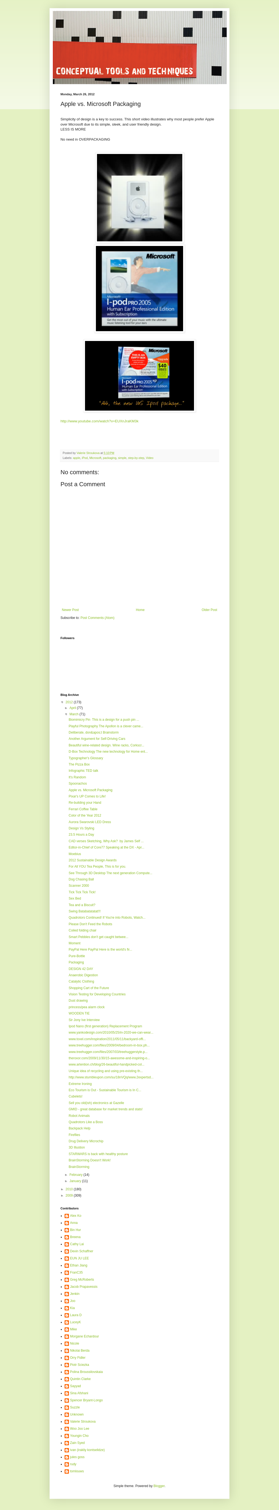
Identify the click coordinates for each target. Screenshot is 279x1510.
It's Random (77, 777)
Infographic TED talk (83, 771)
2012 (70, 702)
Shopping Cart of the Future (89, 988)
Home (140, 610)
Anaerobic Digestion (83, 975)
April (73, 708)
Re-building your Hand (85, 803)
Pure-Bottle (77, 956)
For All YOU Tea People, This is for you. (97, 866)
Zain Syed (77, 1443)
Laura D (76, 1315)
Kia (72, 1308)
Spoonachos (78, 783)
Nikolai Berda (79, 1350)
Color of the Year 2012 (85, 815)
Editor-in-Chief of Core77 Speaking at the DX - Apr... (106, 847)
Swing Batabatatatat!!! (85, 911)
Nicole (74, 1343)
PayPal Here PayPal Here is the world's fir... (100, 949)
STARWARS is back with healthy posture (98, 1154)
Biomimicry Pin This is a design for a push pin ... (104, 720)
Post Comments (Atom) (97, 618)
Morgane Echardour (84, 1336)
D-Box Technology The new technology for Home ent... (108, 751)
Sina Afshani (79, 1393)
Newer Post (70, 610)
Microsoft (95, 457)
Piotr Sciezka (79, 1365)
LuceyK (75, 1322)
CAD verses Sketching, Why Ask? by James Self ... (106, 841)
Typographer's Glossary (86, 758)
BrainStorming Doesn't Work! (90, 1160)
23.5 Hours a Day (81, 834)
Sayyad (75, 1386)
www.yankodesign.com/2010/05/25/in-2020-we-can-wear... (111, 1032)
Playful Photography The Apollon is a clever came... (106, 726)
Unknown (77, 1414)
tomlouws (77, 1471)
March (74, 714)
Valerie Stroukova (83, 1421)
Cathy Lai (77, 1244)
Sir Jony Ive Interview (84, 1020)
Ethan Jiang (78, 1265)
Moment (74, 943)
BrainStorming (79, 1167)
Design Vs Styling (81, 828)
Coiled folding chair (82, 930)
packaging (109, 457)
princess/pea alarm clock (87, 1007)
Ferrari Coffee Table (83, 809)
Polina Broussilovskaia (86, 1372)
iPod (85, 457)
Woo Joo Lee (79, 1429)
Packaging (76, 962)
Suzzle (75, 1407)
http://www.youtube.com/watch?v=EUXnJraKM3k (99, 421)
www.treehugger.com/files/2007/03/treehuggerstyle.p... (108, 1052)
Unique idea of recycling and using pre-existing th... (106, 1071)
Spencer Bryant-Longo (86, 1400)
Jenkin (75, 1294)
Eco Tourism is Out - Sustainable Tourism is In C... (105, 1090)
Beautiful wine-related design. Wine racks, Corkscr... (106, 745)
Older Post (209, 610)
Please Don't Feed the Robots (90, 924)
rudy (73, 1464)
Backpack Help (79, 1128)
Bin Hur (75, 1230)
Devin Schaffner (81, 1251)
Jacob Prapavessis (84, 1287)
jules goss (77, 1457)
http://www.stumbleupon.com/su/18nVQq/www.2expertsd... (111, 1077)
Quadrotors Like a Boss (86, 1122)
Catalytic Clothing (81, 981)
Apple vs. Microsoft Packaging (91, 790)
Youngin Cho (79, 1436)
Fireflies (74, 1135)
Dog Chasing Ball (81, 879)
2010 (70, 1189)
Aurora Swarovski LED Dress (90, 822)
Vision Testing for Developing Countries (97, 994)
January (75, 1181)
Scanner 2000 (79, 886)
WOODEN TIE (79, 1013)
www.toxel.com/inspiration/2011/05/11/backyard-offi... (107, 1039)
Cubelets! (76, 1096)
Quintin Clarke (80, 1379)
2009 (70, 1195)
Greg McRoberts (82, 1279)
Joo (72, 1301)
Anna (74, 1223)
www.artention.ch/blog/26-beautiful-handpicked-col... (106, 1064)
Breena (75, 1237)
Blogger (159, 1486)
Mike (73, 1329)
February (76, 1175)
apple (76, 457)
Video (149, 457)
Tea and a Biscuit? (82, 905)
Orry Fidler (78, 1358)
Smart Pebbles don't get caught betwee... (98, 937)
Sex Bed (75, 898)
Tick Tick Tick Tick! (82, 892)
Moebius (75, 854)
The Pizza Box (79, 764)
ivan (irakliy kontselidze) (87, 1450)
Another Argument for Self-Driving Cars (97, 739)
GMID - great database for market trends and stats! (105, 1109)
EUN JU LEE (79, 1258)
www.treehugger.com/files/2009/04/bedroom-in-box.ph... (109, 1045)
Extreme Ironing (80, 1084)
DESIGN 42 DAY (81, 969)
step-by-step (136, 457)
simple (122, 457)
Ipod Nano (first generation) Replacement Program (105, 1026)
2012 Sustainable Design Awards (93, 860)
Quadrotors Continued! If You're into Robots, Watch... (107, 917)
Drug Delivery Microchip (86, 1141)
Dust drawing (78, 1000)
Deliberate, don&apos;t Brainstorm (94, 732)
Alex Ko (75, 1216)
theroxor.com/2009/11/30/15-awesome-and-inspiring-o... (109, 1058)
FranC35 (76, 1272)
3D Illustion (77, 1147)
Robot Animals (79, 1116)
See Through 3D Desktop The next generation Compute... (110, 873)
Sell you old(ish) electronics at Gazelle (96, 1103)
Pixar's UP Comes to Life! (87, 796)
